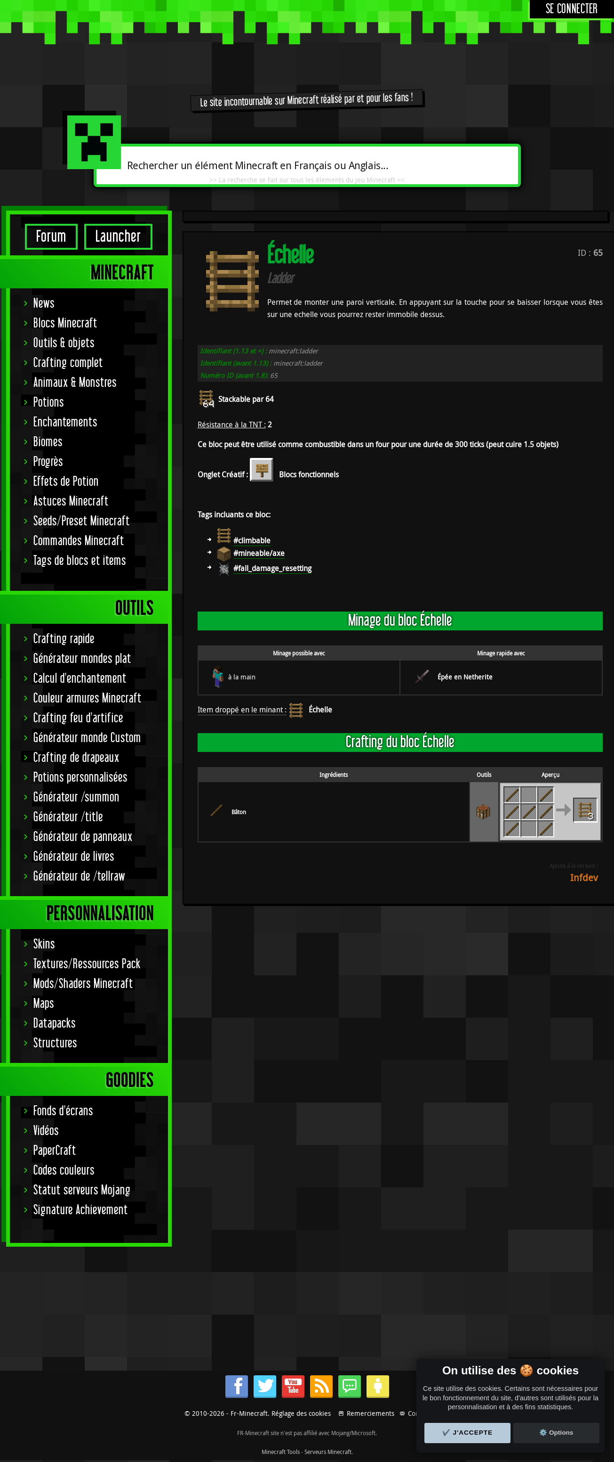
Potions (48, 402)
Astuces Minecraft (71, 501)
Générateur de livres (73, 857)
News (44, 303)
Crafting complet (68, 363)
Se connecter (572, 9)
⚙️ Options (556, 1432)
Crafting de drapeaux (76, 758)
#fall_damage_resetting (272, 568)
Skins (44, 944)
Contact (419, 1413)
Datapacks (54, 1023)
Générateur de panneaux (83, 837)
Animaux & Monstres (75, 383)
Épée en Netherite (465, 676)
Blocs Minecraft (65, 323)
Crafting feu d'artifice (78, 718)
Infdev (584, 877)
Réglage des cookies (301, 1413)
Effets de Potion (66, 482)
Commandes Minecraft (78, 541)
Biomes (48, 442)
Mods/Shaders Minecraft (83, 984)
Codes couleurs (64, 1170)
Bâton (238, 812)
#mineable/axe (259, 553)
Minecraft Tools (281, 1451)
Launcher (118, 237)
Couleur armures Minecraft (87, 698)
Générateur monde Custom (87, 738)
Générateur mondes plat (82, 659)
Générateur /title (68, 817)
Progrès (48, 462)
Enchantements (65, 422)
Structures (55, 1043)
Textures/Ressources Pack (87, 964)
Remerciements (370, 1413)
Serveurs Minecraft (327, 1451)
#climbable (252, 540)
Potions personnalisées (80, 777)
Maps (43, 1004)
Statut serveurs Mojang (82, 1190)
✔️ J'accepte (467, 1432)
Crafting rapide (64, 639)
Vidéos (46, 1131)
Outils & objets (64, 343)
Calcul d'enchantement (80, 679)
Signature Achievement (80, 1210)
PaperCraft (54, 1151)
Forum (51, 237)
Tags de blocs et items (79, 561)
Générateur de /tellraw (79, 876)
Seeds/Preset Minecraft (81, 521)
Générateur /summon (76, 797)
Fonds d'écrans (63, 1111)
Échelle (320, 709)
